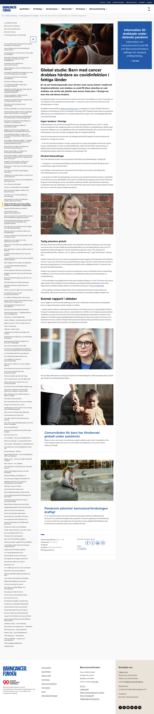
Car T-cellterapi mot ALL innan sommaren (17, 568)
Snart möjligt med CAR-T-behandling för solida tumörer (17, 49)
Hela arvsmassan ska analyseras (14, 510)
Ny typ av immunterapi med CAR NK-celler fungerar (17, 431)
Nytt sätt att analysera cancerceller (15, 346)
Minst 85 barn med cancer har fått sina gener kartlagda (18, 167)
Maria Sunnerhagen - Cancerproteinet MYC (17, 441)
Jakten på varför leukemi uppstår (14, 550)
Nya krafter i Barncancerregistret (14, 571)
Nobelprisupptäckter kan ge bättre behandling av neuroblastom (15, 482)
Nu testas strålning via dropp (13, 81)
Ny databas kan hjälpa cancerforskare (16, 601)
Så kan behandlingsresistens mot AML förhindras (16, 472)
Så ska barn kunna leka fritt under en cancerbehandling (16, 500)
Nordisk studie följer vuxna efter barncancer (18, 109)
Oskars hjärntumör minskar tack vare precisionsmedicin (16, 382)
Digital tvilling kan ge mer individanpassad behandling (17, 68)
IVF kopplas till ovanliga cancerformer (16, 559)
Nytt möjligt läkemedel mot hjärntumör (17, 492)
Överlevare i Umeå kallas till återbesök (16, 604)
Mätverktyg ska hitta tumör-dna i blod (16, 504)
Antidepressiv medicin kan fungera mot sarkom (17, 333)
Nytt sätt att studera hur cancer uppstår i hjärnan (17, 364)
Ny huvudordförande (11, 427)
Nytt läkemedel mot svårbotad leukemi (16, 282)
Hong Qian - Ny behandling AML (14, 317)
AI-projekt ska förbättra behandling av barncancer (16, 171)
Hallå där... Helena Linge (11, 329)
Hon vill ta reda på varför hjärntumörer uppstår (16, 419)
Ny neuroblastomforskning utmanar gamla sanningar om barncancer (18, 44)
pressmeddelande (97, 286)
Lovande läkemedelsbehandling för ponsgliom (15, 266)
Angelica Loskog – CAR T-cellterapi (15, 623)
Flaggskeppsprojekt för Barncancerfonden (17, 507)
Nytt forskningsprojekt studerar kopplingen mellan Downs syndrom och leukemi (18, 112)
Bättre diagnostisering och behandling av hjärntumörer (17, 619)
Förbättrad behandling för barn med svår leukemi (17, 254)
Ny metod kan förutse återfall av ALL (16, 519)
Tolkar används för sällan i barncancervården (18, 290)
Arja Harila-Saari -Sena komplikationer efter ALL (18, 447)
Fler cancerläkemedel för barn (13, 533)
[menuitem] (19, 22)
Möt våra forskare (10, 32)
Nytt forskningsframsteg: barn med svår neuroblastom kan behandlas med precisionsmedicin (17, 221)
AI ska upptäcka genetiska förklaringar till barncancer (17, 496)
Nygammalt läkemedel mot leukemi (15, 208)
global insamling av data (70, 108)
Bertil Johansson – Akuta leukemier (15, 630)
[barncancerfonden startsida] (10, 9)
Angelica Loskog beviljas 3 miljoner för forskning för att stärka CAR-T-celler (16, 162)
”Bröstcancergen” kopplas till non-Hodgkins (18, 542)
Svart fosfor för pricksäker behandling (16, 578)
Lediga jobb (84, 689)
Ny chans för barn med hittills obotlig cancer (18, 386)
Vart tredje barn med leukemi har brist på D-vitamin (18, 467)
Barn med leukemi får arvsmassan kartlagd (18, 402)
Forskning (82, 548)
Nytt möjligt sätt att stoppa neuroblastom (17, 263)
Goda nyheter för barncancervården (15, 607)
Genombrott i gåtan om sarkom (14, 562)
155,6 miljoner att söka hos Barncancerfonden (12, 360)
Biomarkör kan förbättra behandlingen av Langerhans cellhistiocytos (17, 121)
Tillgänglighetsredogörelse (89, 699)
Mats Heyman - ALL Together (13, 463)
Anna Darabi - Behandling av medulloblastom (18, 444)
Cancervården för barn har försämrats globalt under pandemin (18, 259)
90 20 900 (95, 682)
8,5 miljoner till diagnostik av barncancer (17, 297)
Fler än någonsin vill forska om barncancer (17, 270)
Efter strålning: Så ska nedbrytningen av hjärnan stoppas (17, 395)
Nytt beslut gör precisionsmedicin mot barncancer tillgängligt (16, 342)
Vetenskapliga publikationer (13, 643)
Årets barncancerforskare (12, 29)
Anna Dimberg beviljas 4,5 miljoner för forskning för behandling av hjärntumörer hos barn (17, 135)
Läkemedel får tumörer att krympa (15, 556)
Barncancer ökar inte (10, 435)
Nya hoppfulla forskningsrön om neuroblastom (14, 305)
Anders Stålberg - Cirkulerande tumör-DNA (18, 320)
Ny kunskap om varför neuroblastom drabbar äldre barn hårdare (16, 200)
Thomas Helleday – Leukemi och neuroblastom (14, 639)
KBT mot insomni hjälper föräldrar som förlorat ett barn (16, 191)
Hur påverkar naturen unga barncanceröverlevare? (13, 293)
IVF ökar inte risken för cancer (13, 584)
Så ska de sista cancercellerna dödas (15, 595)
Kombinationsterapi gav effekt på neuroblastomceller (15, 126)
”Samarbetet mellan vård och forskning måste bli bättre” (16, 545)
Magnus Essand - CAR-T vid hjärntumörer (17, 323)
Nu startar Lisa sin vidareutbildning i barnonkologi (15, 195)
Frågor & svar (123, 672)
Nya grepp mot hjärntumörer (13, 592)
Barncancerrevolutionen (12, 26)
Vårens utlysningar (10, 326)
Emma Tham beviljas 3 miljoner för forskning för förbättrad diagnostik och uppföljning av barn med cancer (18, 157)
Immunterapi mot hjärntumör (13, 489)
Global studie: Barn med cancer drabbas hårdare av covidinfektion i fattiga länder (17, 204)
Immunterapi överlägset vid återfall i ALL (17, 479)
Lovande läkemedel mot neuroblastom (16, 353)
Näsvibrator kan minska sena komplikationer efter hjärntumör (18, 180)
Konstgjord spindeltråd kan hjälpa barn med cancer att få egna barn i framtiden (18, 73)
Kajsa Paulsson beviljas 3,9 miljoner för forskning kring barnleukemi (16, 147)
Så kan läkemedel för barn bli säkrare (16, 610)
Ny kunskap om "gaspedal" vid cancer (16, 516)
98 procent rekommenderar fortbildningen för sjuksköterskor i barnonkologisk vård (18, 117)
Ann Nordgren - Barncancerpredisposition (17, 438)
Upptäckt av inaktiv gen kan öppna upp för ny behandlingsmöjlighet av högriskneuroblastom (18, 90)
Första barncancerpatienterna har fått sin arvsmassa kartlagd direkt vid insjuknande (17, 349)
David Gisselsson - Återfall (12, 451)
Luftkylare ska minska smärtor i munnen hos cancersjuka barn (18, 176)
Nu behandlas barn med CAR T (14, 415)
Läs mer (135, 61)
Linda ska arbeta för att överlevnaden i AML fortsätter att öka (18, 236)
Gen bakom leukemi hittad (12, 399)
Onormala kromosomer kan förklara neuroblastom (15, 77)
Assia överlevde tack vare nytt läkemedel (17, 379)
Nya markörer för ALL (11, 598)
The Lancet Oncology (48, 116)
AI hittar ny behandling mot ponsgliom (16, 187)
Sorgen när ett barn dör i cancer (14, 405)
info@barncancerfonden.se (133, 682)
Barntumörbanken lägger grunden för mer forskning (18, 278)
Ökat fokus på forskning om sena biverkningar (14, 105)
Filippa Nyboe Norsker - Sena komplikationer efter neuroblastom (18, 455)
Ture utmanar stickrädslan (12, 184)
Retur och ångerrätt (87, 696)
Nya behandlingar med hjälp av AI (15, 476)
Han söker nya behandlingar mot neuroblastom (14, 588)
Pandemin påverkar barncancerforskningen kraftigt (18, 274)
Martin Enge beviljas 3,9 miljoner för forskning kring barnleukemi (15, 151)
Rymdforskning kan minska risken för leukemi (16, 286)
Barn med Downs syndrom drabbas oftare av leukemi (18, 250)
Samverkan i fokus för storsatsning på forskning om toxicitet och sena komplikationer (16, 58)
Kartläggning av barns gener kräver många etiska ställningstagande (18, 408)
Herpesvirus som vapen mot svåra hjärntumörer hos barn (15, 241)
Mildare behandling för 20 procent (15, 581)
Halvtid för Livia (9, 565)
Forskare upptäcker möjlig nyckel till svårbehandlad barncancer (15, 96)
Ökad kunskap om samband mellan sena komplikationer (17, 231)
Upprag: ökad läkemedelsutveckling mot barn (17, 574)
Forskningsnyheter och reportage (28, 15)
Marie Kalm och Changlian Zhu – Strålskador (18, 627)
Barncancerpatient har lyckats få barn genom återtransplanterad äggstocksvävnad (18, 216)
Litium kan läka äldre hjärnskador (15, 513)
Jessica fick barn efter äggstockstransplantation (12, 212)
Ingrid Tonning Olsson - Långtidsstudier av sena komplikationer (17, 313)
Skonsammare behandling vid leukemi (16, 309)
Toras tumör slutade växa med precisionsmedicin (14, 372)
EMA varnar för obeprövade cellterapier (16, 412)
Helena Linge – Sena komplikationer (15, 633)
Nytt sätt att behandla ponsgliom (15, 539)
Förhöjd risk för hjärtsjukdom (13, 536)
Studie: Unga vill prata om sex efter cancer (17, 530)
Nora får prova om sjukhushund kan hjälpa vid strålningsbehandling (18, 227)
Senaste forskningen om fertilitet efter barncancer (16, 523)
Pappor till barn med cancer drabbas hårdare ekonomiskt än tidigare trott (18, 301)
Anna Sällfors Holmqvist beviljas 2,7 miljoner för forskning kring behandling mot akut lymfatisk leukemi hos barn (18, 141)
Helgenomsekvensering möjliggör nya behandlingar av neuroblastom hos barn (17, 130)
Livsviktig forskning (10, 23)
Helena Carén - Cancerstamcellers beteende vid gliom (18, 459)
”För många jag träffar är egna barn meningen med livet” (15, 85)
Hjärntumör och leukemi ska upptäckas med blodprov (18, 245)
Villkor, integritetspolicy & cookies (92, 692)
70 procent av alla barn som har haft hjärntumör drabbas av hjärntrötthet (16, 390)
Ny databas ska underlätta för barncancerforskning (13, 64)
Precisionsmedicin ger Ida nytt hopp (15, 376)
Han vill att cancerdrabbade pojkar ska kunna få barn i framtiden (18, 423)
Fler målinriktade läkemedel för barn (15, 356)
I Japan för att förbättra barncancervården (17, 616)
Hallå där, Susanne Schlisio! (12, 486)
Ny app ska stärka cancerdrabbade (15, 527)
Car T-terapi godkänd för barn (13, 553)
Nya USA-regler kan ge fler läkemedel (16, 613)
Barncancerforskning (11, 15)
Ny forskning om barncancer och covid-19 (17, 368)
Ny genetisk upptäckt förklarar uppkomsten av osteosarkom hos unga (18, 100)
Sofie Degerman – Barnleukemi (14, 636)
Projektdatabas (9, 646)
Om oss (82, 686)
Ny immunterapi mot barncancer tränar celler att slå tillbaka (18, 53)
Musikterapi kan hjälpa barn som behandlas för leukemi (18, 337)
